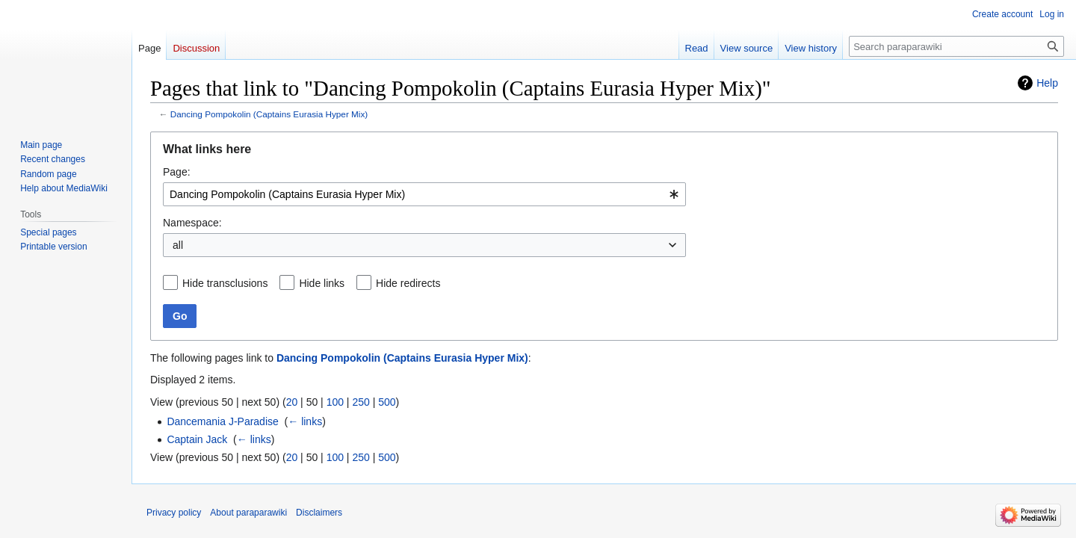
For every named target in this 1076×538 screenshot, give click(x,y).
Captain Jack (197, 439)
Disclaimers (319, 512)
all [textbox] (178, 245)
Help (1047, 83)
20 (292, 402)
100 (335, 402)
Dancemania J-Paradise (222, 421)
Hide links (321, 283)
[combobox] (424, 194)
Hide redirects (408, 283)
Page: (177, 172)
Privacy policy (173, 512)
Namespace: (192, 223)
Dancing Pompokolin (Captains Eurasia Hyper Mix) (269, 114)
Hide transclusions (225, 283)
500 (386, 402)
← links (305, 421)
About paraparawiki (248, 512)
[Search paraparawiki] (956, 46)
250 (360, 402)
